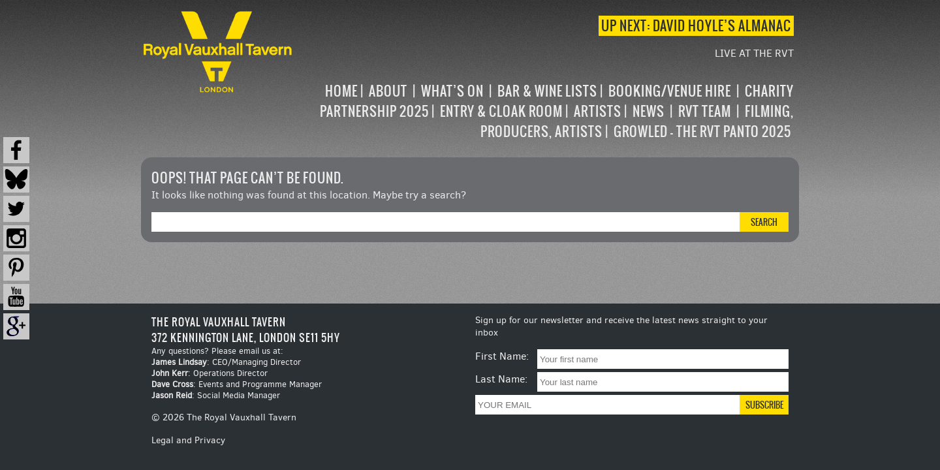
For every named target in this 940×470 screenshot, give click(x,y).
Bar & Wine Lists (547, 91)
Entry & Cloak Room (501, 111)
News (649, 111)
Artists (597, 111)
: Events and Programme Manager (236, 384)
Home (341, 91)
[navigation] (544, 111)
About (388, 91)
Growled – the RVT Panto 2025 (702, 131)
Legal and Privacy (188, 440)
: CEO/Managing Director (226, 362)
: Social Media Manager (215, 395)
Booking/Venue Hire (669, 91)
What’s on (452, 91)
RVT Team (704, 111)
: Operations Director (209, 373)
